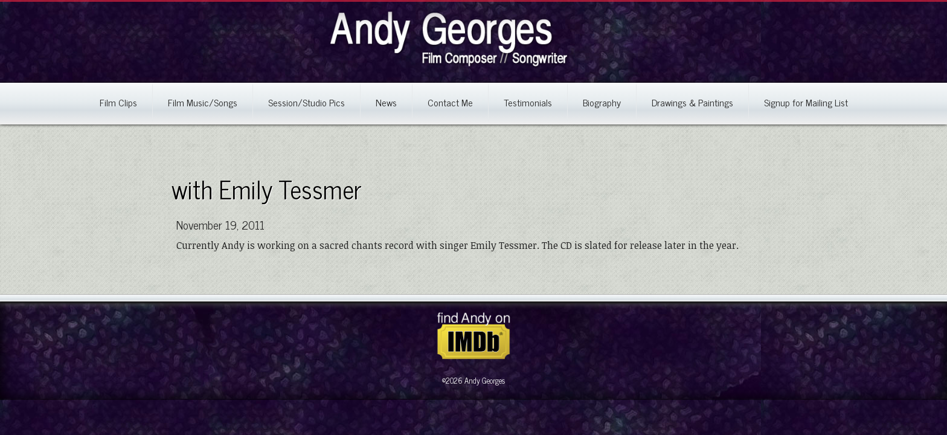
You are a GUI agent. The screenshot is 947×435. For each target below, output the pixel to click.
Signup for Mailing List (806, 102)
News (386, 102)
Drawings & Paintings (692, 102)
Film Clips (118, 102)
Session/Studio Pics (306, 102)
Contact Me (450, 102)
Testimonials (528, 102)
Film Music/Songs (202, 102)
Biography (602, 102)
